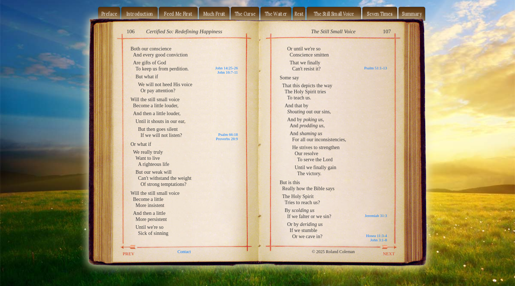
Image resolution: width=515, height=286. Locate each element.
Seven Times (380, 13)
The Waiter (276, 13)
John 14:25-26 (226, 68)
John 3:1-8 (378, 240)
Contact (184, 251)
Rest (299, 13)
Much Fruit (214, 13)
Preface (109, 13)
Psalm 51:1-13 (375, 68)
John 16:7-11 (227, 72)
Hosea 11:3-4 (376, 235)
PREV (133, 247)
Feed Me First (178, 13)
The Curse (245, 13)
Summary (412, 13)
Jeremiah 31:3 (376, 215)
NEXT (385, 247)
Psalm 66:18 (228, 134)
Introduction (139, 13)
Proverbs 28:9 (227, 139)
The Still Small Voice (334, 13)
